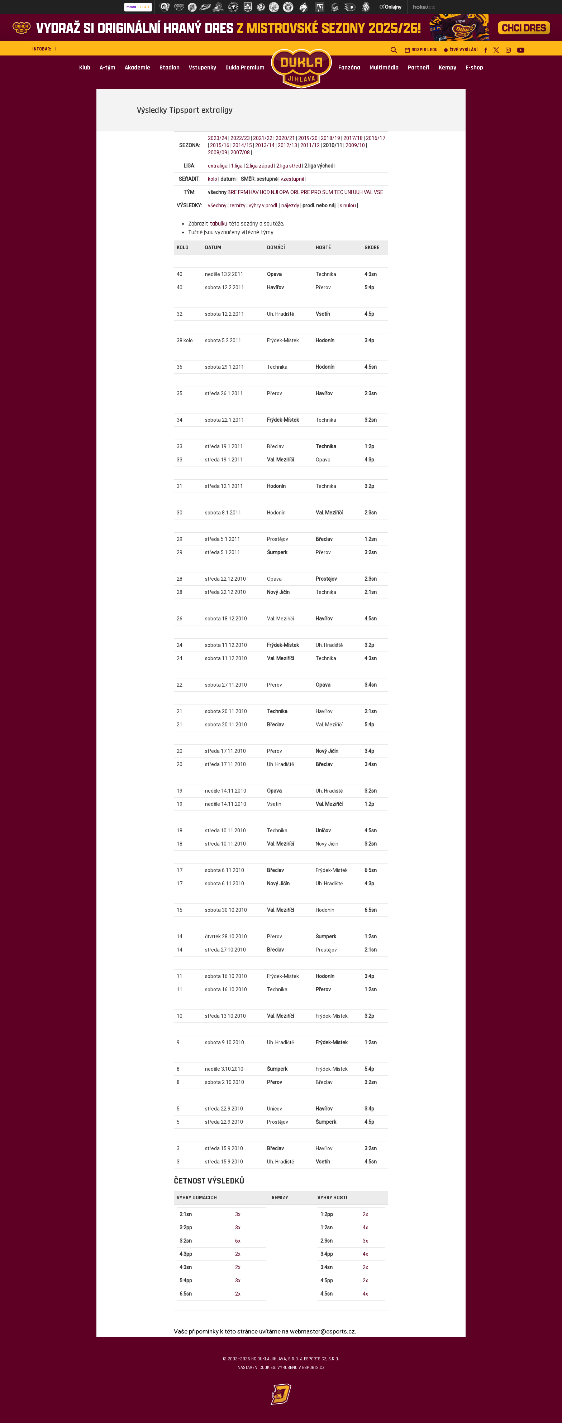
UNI (348, 192)
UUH (358, 192)
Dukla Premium (245, 68)
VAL (368, 192)
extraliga (218, 166)
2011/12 (310, 145)
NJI (274, 192)
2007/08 (240, 152)
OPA (284, 192)
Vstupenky (202, 68)
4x (365, 1227)
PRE (305, 192)
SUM (327, 192)
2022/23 (240, 138)
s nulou (348, 205)
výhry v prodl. (263, 205)
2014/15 (242, 145)
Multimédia (384, 68)
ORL (295, 192)
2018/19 (330, 138)
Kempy (447, 68)
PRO (316, 192)
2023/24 (217, 138)
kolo (212, 179)
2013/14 (265, 145)
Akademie (137, 68)
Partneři (418, 68)
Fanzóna (349, 68)
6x (237, 1241)
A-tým (107, 68)
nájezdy (290, 205)
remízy (238, 205)
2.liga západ (259, 166)
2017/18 (353, 138)
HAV (254, 192)
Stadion (169, 68)
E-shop (474, 68)
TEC (338, 192)
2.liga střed (288, 166)
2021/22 (262, 138)
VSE (378, 192)
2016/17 (375, 138)
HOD (265, 192)
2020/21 (285, 138)
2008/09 (217, 152)
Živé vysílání (461, 50)
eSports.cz (313, 1367)
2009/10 (355, 145)
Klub (84, 68)
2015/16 (219, 145)
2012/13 (287, 145)
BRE (232, 192)
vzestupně (292, 179)
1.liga (237, 166)
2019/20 (308, 138)
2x (237, 1254)
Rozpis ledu (421, 50)
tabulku (218, 224)
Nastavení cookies (256, 1367)
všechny (217, 205)
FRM (243, 192)
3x (237, 1214)
